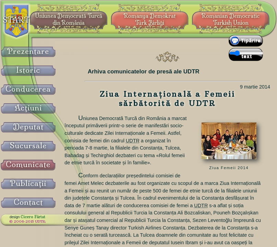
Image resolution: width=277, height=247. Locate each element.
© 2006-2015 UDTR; (27, 221)
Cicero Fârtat (33, 216)
